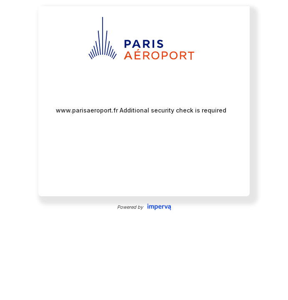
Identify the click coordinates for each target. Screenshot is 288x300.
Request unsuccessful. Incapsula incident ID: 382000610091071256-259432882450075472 (144, 150)
